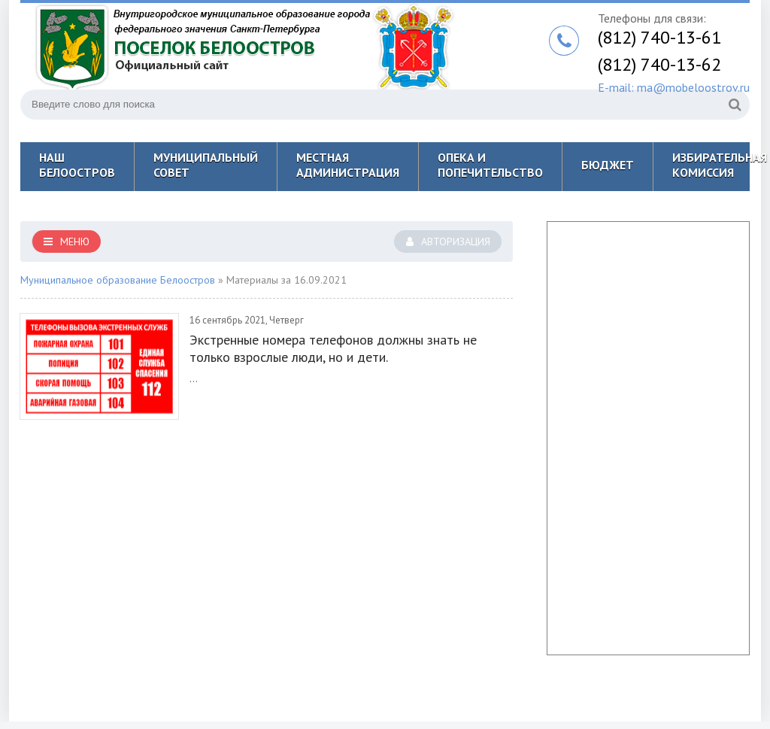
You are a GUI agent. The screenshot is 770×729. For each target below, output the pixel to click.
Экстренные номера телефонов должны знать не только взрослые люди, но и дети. (333, 348)
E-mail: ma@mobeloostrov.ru (674, 87)
